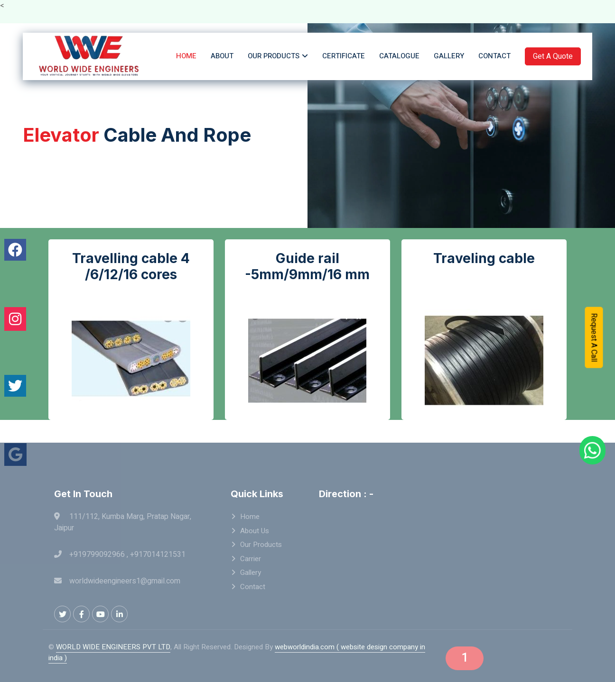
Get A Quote (553, 56)
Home (186, 56)
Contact (494, 56)
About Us (254, 531)
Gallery (449, 56)
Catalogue (399, 56)
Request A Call (594, 336)
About (222, 56)
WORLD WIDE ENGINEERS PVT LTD (113, 647)
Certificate (343, 56)
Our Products (273, 56)
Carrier (250, 559)
